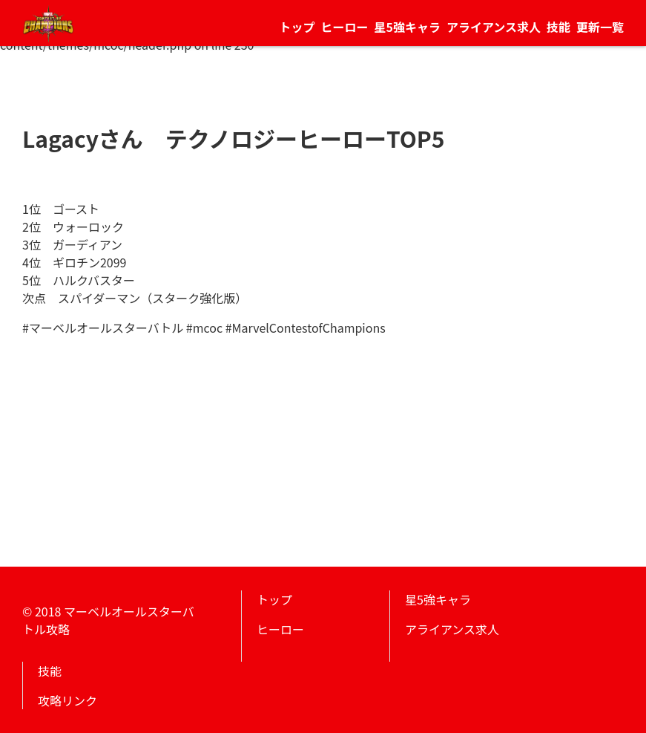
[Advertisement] (323, 440)
